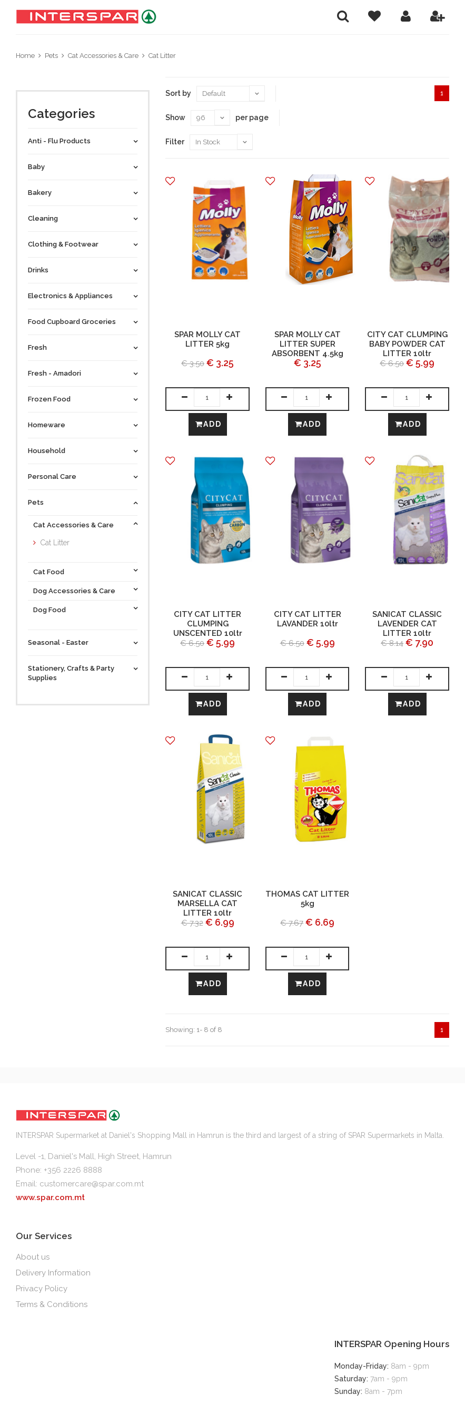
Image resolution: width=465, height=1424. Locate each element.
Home (25, 56)
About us (33, 1257)
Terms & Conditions (51, 1304)
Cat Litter (162, 56)
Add (208, 424)
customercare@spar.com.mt (91, 1184)
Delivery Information (53, 1273)
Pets (51, 56)
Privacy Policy (41, 1288)
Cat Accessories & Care (103, 56)
